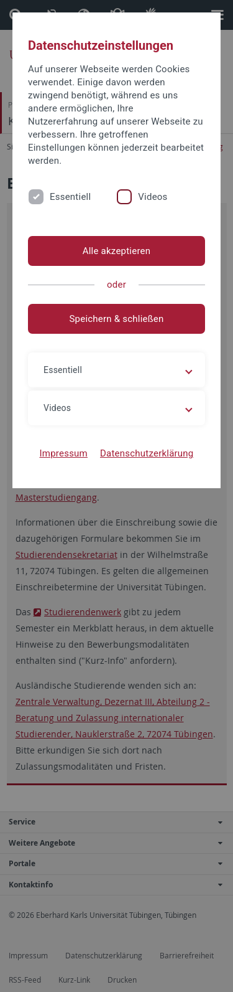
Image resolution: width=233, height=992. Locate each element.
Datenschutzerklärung (147, 453)
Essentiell (70, 196)
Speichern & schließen (116, 318)
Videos (152, 196)
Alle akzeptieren (117, 251)
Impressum (63, 453)
